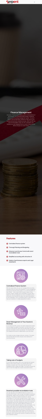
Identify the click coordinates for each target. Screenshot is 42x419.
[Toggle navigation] (34, 2)
